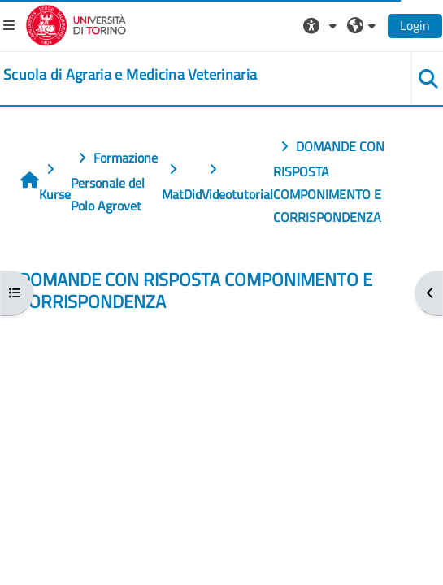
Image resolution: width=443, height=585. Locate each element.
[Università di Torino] (76, 23)
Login (415, 25)
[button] (322, 25)
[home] (130, 75)
